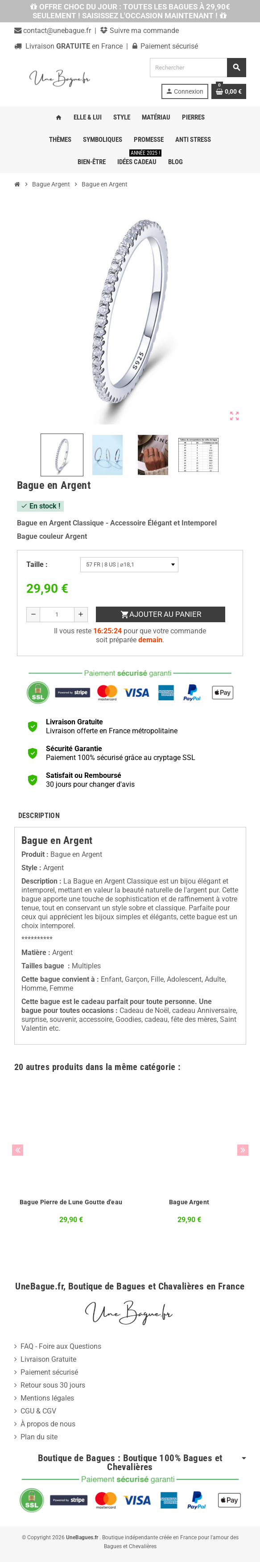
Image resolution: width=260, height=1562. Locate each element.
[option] (71, 1159)
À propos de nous (48, 1424)
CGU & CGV (38, 1411)
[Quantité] (57, 614)
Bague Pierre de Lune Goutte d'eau (71, 1202)
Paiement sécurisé (49, 1372)
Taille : (37, 564)
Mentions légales (47, 1398)
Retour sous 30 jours (53, 1385)
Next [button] (242, 1150)
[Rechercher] (197, 67)
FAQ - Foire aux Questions (61, 1346)
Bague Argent (189, 1202)
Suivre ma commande (143, 30)
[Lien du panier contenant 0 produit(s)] (228, 91)
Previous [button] (17, 1150)
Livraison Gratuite (48, 1359)
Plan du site (39, 1437)
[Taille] (129, 564)
